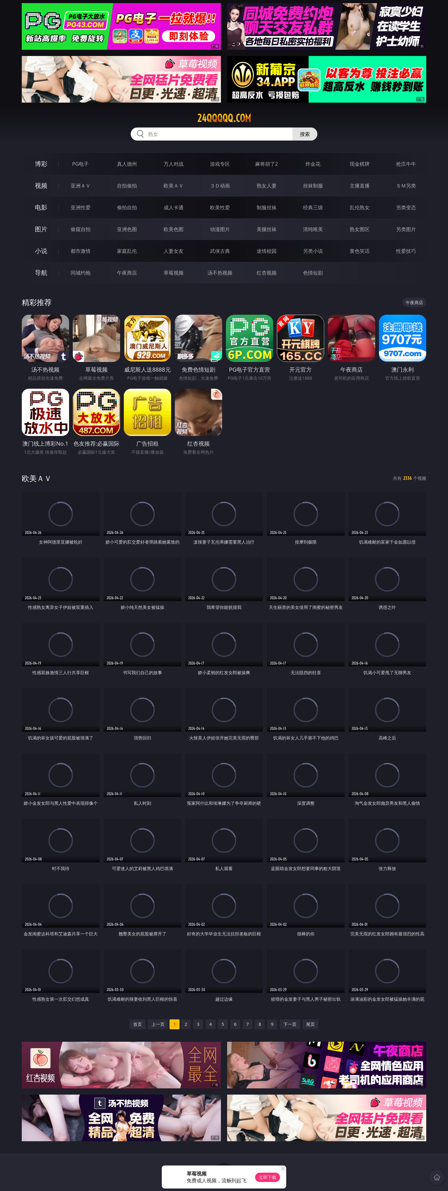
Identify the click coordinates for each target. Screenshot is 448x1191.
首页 (137, 1024)
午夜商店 (127, 272)
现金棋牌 (360, 163)
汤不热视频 (220, 272)
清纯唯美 (313, 229)
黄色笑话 (360, 251)
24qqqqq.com (224, 118)
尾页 (310, 1024)
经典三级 (313, 207)
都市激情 (81, 251)
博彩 (41, 164)
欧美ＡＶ (174, 185)
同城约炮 (81, 272)
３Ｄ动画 (220, 185)
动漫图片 (220, 229)
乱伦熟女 (360, 207)
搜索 (305, 134)
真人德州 (127, 163)
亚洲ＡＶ (81, 185)
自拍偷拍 (127, 185)
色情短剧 (313, 272)
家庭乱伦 (127, 251)
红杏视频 (267, 272)
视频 (41, 185)
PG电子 (80, 163)
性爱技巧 (406, 251)
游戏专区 (220, 163)
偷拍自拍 (127, 207)
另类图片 (406, 229)
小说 (41, 251)
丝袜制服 (313, 185)
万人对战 (174, 163)
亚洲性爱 (81, 207)
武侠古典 (220, 251)
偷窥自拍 (81, 229)
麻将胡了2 (266, 163)
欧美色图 (174, 229)
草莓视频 (174, 272)
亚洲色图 (127, 229)
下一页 (289, 1024)
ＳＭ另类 (406, 185)
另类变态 (406, 207)
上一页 (158, 1024)
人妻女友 (174, 251)
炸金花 (313, 163)
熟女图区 (360, 229)
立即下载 (267, 1177)
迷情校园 (267, 251)
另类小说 (313, 251)
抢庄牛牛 (406, 163)
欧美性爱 (220, 207)
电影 (41, 207)
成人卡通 (174, 207)
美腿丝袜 (267, 229)
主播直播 (360, 185)
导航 (41, 272)
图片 (41, 229)
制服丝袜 (267, 207)
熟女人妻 (267, 185)
